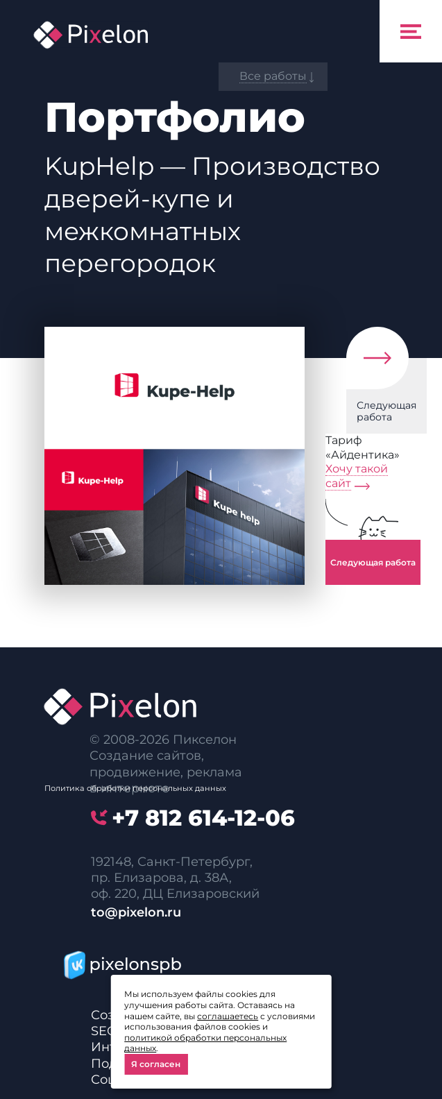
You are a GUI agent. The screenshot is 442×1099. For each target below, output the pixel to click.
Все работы (273, 76)
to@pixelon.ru (136, 912)
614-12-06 (203, 817)
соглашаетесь (227, 1016)
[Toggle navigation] (411, 31)
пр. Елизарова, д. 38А (160, 877)
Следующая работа (386, 411)
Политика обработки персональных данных (135, 788)
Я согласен (155, 1064)
